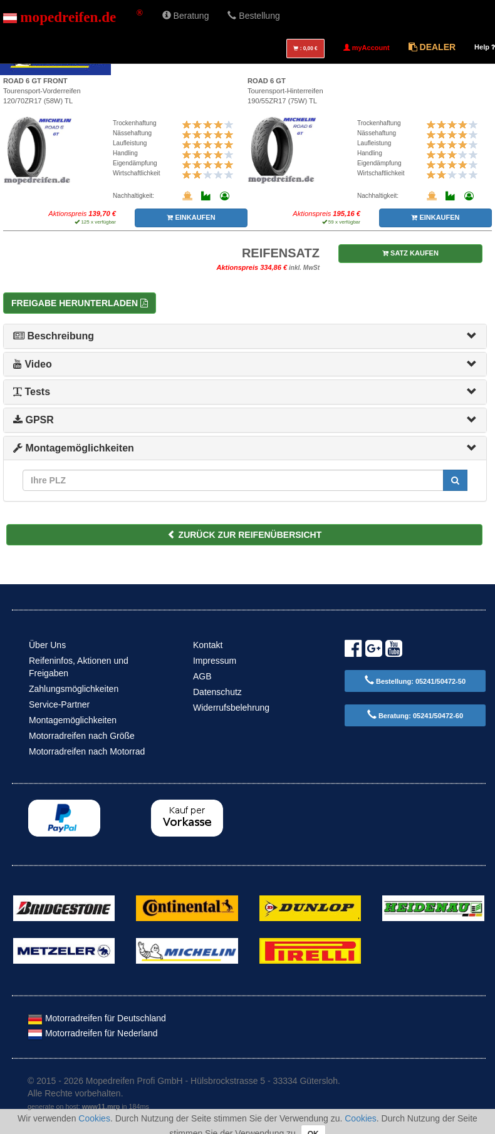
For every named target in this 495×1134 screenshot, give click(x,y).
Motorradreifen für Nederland (93, 1033)
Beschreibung (53, 336)
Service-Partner (59, 704)
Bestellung (253, 16)
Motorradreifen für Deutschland (97, 1018)
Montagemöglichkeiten (73, 448)
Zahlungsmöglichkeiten (73, 689)
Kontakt (207, 645)
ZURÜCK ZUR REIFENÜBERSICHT (244, 535)
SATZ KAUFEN (410, 253)
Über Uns (47, 645)
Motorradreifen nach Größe (82, 736)
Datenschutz (217, 692)
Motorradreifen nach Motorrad (87, 751)
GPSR (33, 420)
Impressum (214, 661)
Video (32, 364)
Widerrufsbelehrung (231, 708)
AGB (202, 676)
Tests (31, 391)
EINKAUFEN (191, 217)
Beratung (185, 16)
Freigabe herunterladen (79, 303)
